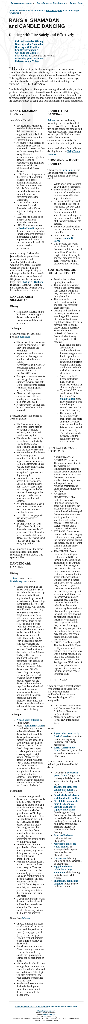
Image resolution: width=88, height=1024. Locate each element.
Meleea (26, 919)
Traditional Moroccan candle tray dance (65, 789)
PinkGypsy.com (18, 582)
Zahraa (14, 579)
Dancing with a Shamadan (29, 45)
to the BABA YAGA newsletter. (46, 1007)
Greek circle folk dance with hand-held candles (66, 798)
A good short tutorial (28, 721)
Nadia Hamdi (26, 229)
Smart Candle (67, 399)
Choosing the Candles (26, 53)
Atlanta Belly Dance (33, 726)
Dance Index (77, 3)
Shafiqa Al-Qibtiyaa (32, 283)
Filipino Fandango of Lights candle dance (65, 809)
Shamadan (24, 337)
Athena (51, 121)
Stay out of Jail (23, 56)
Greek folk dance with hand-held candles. (66, 803)
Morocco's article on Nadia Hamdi (65, 846)
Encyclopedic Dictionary (51, 3)
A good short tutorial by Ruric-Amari (67, 736)
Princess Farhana (63, 836)
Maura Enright (49, 1016)
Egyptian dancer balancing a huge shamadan (63, 870)
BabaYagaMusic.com (21, 3)
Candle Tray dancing (26, 51)
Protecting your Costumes (29, 59)
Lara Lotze (67, 171)
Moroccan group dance (66, 775)
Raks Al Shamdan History (29, 42)
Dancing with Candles (27, 48)
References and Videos (27, 62)
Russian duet (61, 859)
